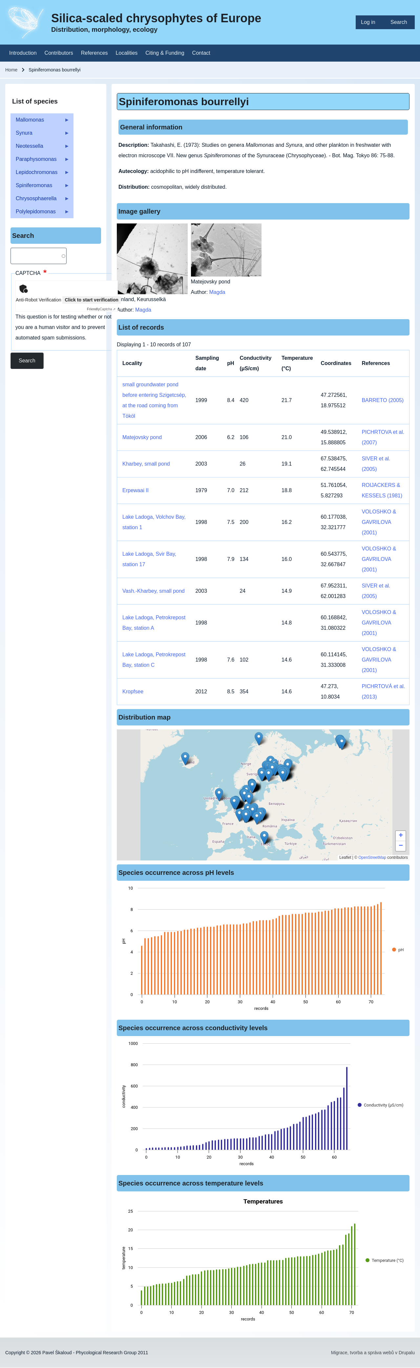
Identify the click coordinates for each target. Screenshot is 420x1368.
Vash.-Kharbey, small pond (153, 591)
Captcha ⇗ (101, 309)
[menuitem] (370, 22)
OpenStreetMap (372, 857)
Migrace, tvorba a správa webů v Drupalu (373, 1352)
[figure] (263, 950)
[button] (246, 816)
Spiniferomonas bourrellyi (184, 101)
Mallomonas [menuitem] (40, 121)
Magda (143, 310)
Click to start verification (91, 299)
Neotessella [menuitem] (40, 148)
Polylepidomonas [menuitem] (40, 213)
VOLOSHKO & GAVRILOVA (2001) (379, 522)
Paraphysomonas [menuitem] (40, 161)
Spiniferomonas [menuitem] (40, 187)
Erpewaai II (135, 490)
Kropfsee (132, 691)
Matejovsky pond (142, 437)
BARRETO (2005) (383, 400)
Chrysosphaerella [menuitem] (40, 200)
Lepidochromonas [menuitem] (40, 174)
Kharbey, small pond (146, 464)
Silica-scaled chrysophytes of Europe (156, 18)
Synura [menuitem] (40, 135)
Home (11, 69)
